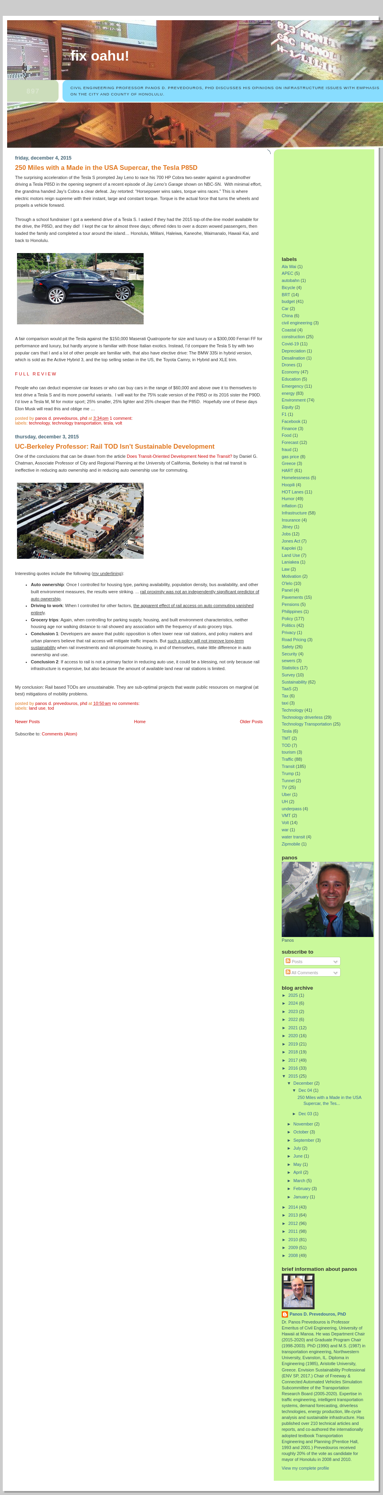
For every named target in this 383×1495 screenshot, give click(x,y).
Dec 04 (306, 1090)
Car (285, 308)
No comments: (126, 703)
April (298, 1172)
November (304, 1124)
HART (287, 470)
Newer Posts (27, 721)
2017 (293, 1060)
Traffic (287, 759)
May (298, 1164)
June (299, 1156)
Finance (289, 428)
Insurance (291, 520)
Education (291, 379)
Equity (288, 407)
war (285, 829)
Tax (285, 695)
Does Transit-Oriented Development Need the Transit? (179, 456)
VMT (286, 815)
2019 (293, 1044)
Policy (287, 618)
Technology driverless (302, 717)
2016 (293, 1068)
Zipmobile (291, 844)
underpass (291, 808)
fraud (287, 449)
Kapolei (289, 548)
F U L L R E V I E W (35, 373)
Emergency (292, 386)
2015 (293, 1076)
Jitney (287, 526)
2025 (293, 995)
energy (288, 393)
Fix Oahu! (99, 56)
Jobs (286, 533)
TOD (51, 708)
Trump (288, 773)
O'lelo (287, 583)
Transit (288, 766)
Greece (289, 463)
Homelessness (296, 477)
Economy (291, 371)
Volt (118, 423)
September (305, 1140)
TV (284, 787)
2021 (293, 1027)
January (302, 1196)
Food (287, 435)
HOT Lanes (292, 491)
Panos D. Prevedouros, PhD (318, 1314)
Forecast (290, 442)
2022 (293, 1019)
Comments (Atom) (60, 733)
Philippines (292, 611)
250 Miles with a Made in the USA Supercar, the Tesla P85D (106, 167)
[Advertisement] (331, 199)
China (287, 315)
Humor (288, 498)
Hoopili (288, 484)
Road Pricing (294, 639)
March (300, 1180)
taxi (285, 703)
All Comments (302, 972)
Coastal (289, 330)
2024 (293, 1003)
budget (288, 301)
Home (140, 721)
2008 (293, 1255)
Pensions (290, 604)
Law (286, 569)
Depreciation (294, 351)
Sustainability (294, 682)
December (304, 1083)
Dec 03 (306, 1113)
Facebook (291, 421)
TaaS (287, 688)
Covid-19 (290, 343)
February (303, 1188)
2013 (293, 1215)
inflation (289, 505)
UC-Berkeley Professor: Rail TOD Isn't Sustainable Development (114, 446)
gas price (290, 456)
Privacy (289, 632)
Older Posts (251, 721)
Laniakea (290, 562)
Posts (294, 961)
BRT (286, 294)
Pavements (292, 597)
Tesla (108, 423)
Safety (288, 646)
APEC (287, 273)
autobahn (291, 280)
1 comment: (122, 418)
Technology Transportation (76, 423)
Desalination (293, 358)
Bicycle (288, 287)
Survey (288, 674)
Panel (287, 590)
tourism (289, 752)
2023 (293, 1011)
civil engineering (297, 322)
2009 (293, 1247)
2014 (293, 1207)
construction (293, 336)
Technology (39, 423)
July (298, 1148)
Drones (289, 364)
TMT (286, 738)
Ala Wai (289, 266)
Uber (286, 794)
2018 (293, 1051)
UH (285, 801)
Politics (288, 625)
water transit (293, 836)
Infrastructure (294, 512)
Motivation (291, 576)
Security (289, 653)
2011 (293, 1231)
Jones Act (291, 541)
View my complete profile (305, 1468)
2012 (293, 1223)
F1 (284, 414)
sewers (288, 660)
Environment (294, 400)
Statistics (290, 667)
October (302, 1131)
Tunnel (288, 780)
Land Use (37, 708)
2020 (293, 1035)
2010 (293, 1239)
